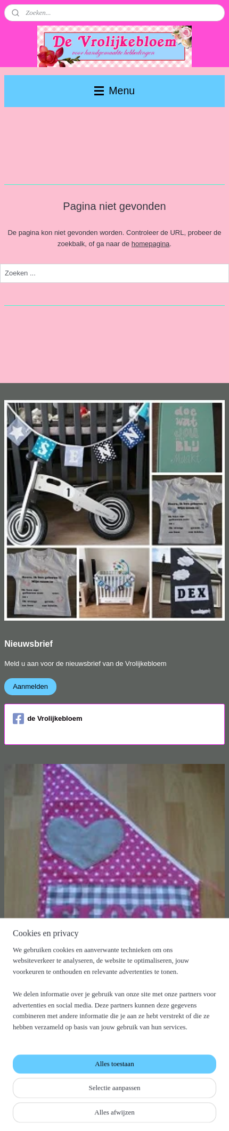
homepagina (151, 244)
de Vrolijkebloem (47, 718)
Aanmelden (30, 686)
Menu (114, 90)
